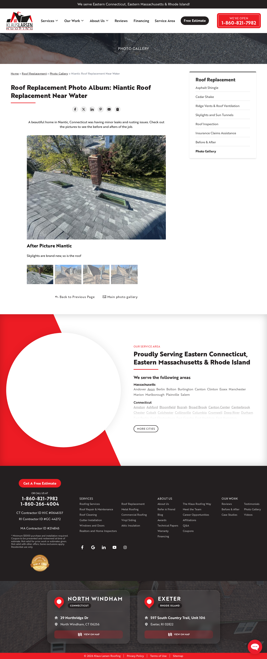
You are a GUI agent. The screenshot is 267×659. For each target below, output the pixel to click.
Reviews (121, 20)
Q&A (186, 525)
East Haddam (204, 418)
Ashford (152, 407)
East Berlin (141, 418)
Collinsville (183, 412)
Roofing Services (90, 504)
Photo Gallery (206, 151)
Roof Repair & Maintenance (96, 509)
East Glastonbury (162, 418)
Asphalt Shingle (207, 87)
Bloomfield (167, 407)
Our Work (74, 20)
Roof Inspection (207, 124)
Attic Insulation (130, 525)
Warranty (163, 531)
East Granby (185, 418)
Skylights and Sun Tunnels (214, 115)
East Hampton (226, 418)
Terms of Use (158, 656)
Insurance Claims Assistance (216, 133)
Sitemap (178, 656)
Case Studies (229, 514)
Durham (247, 412)
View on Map (88, 634)
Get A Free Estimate (39, 483)
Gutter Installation (91, 520)
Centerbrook (240, 407)
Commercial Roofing (134, 514)
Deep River (232, 412)
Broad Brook (198, 407)
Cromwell (215, 412)
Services (49, 20)
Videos (248, 514)
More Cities (146, 429)
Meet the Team (192, 509)
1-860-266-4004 (40, 504)
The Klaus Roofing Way (197, 504)
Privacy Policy (135, 656)
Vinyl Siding (128, 520)
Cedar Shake (205, 96)
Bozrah (182, 407)
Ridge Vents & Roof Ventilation (218, 106)
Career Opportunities (196, 514)
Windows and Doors (92, 525)
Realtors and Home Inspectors (98, 531)
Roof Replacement (215, 79)
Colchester (165, 412)
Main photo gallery (120, 297)
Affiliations (189, 520)
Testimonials (251, 504)
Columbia (199, 412)
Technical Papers (168, 525)
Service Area (165, 20)
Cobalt (151, 412)
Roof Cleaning (88, 514)
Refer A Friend (166, 509)
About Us (99, 20)
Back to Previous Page (75, 297)
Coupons (188, 531)
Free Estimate (195, 20)
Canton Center (219, 407)
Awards (162, 520)
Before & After (206, 142)
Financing (141, 20)
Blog (160, 514)
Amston (139, 407)
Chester (139, 412)
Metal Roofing (129, 509)
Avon (151, 389)
